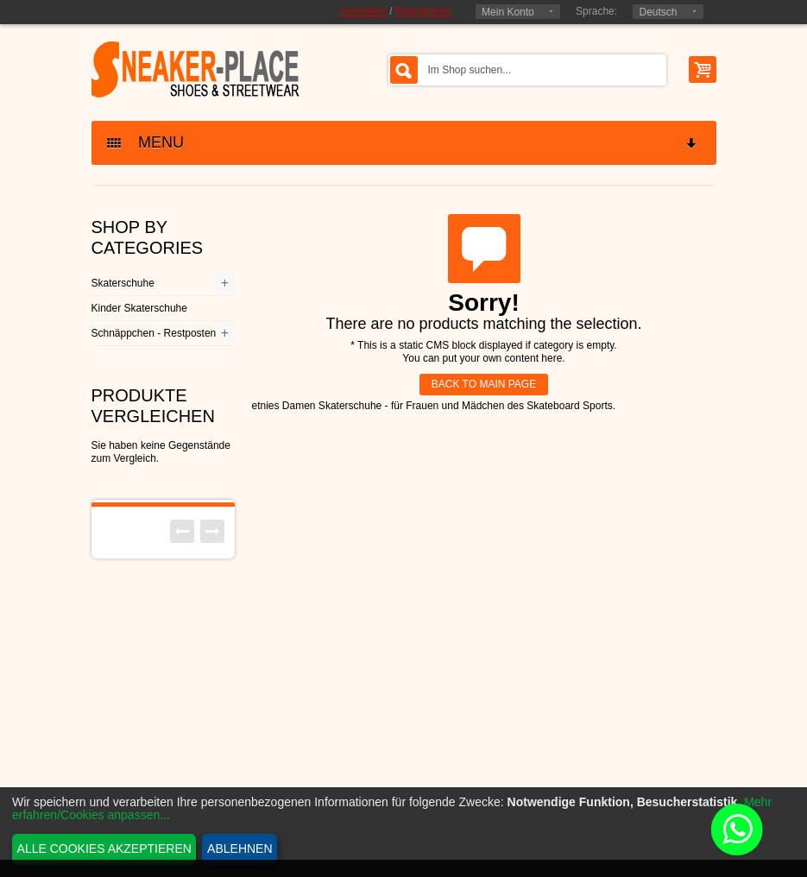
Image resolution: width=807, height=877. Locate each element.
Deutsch (658, 12)
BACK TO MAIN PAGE (484, 384)
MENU (403, 143)
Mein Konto (508, 12)
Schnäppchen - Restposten (154, 333)
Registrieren (423, 11)
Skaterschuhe (122, 283)
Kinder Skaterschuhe (139, 308)
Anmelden (363, 11)
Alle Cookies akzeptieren (104, 848)
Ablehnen (239, 848)
